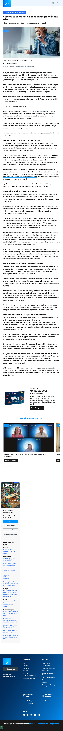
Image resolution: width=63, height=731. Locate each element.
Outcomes (26, 673)
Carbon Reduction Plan (48, 677)
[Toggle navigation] (57, 3)
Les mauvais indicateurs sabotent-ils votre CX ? (10, 631)
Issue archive (10, 530)
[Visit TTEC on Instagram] (39, 715)
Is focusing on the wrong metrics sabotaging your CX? (10, 613)
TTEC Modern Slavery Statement (48, 674)
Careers (25, 663)
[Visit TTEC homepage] (7, 661)
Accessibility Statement (48, 668)
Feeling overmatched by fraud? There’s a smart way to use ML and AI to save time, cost (10, 593)
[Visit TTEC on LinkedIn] (24, 715)
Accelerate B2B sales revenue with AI (9, 559)
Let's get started (30, 702)
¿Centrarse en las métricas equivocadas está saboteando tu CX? (10, 620)
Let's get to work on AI (8, 512)
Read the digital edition (10, 534)
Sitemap (44, 680)
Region (53, 3)
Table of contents (10, 525)
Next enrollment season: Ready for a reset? (10, 626)
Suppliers (44, 682)
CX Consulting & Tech (29, 678)
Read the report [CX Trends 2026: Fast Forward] (37, 408)
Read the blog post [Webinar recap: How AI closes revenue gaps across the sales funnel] (11, 460)
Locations (25, 670)
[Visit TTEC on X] (31, 715)
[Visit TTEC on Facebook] (35, 715)
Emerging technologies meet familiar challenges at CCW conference (10, 583)
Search (49, 3)
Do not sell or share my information (48, 686)
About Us (25, 665)
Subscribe (10, 521)
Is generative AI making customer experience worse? (10, 565)
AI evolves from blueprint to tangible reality (9, 551)
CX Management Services (30, 675)
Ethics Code (45, 670)
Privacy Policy (46, 663)
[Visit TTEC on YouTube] (27, 715)
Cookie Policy (46, 665)
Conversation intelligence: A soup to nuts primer (9, 577)
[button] (11, 467)
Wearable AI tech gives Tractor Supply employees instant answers (10, 603)
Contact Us (11, 669)
